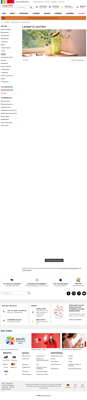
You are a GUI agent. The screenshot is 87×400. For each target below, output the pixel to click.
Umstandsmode (74, 268)
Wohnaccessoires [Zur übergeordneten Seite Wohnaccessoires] (15, 22)
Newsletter (54, 1)
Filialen (70, 358)
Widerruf (11, 387)
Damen (47, 13)
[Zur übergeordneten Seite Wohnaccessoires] (2, 22)
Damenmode (64, 268)
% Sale (81, 13)
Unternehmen (54, 361)
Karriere (53, 358)
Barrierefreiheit (6, 389)
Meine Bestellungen (41, 371)
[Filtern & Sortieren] (78, 60)
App (37, 364)
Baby (12, 13)
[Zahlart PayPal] (6, 365)
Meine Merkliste (26, 374)
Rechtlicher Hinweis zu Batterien (74, 365)
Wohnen (70, 13)
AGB (3, 383)
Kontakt (70, 356)
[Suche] (14, 293)
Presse (70, 361)
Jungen (36, 13)
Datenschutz (9, 383)
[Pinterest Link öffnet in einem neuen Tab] (79, 293)
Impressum (5, 387)
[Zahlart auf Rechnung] (14, 358)
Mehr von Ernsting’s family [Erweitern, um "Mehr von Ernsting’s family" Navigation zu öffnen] (23, 2)
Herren (58, 13)
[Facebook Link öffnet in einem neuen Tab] (69, 293)
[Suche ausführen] (31, 7)
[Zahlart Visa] (6, 373)
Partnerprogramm (56, 364)
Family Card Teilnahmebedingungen (42, 360)
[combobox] (24, 7)
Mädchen (23, 13)
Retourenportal (40, 356)
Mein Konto (25, 371)
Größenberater (26, 367)
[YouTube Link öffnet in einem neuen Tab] (84, 293)
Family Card (47, 1)
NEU (4, 13)
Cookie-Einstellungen (8, 385)
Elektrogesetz (54, 368)
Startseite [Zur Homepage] (7, 22)
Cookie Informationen (42, 374)
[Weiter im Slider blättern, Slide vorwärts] (83, 342)
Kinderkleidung (26, 270)
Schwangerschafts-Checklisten (41, 368)
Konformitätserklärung (74, 368)
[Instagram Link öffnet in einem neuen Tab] (74, 293)
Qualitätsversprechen (38, 1)
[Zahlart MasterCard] (13, 365)
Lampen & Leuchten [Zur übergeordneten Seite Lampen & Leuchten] (25, 22)
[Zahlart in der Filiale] (6, 358)
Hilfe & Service (61, 1)
